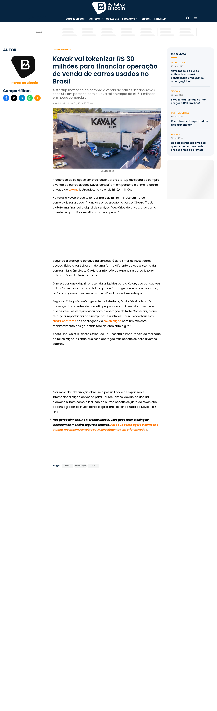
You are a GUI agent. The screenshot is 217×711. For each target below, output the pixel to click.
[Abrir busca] (187, 18)
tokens (73, 189)
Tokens (93, 466)
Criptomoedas (62, 49)
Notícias (94, 18)
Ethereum (160, 18)
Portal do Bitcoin (24, 83)
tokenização (112, 321)
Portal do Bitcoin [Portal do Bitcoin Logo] (108, 8)
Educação (128, 18)
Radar (67, 466)
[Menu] (195, 18)
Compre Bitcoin (75, 18)
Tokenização (80, 466)
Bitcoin (146, 18)
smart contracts (64, 321)
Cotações (112, 18)
